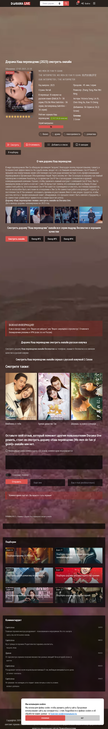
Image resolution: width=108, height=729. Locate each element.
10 (31, 116)
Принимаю (45, 718)
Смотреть (13, 144)
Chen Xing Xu (79, 102)
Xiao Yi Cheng (92, 102)
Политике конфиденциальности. (63, 713)
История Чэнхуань (13, 673)
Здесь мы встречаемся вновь (18, 635)
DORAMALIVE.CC (11, 516)
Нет (82, 718)
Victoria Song (87, 98)
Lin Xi (96, 98)
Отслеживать (33, 144)
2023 (52, 85)
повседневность (73, 134)
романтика (91, 134)
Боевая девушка (12, 686)
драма (57, 134)
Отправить (16, 481)
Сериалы (20, 516)
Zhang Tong (88, 89)
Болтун (9, 661)
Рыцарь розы (11, 648)
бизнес (45, 134)
